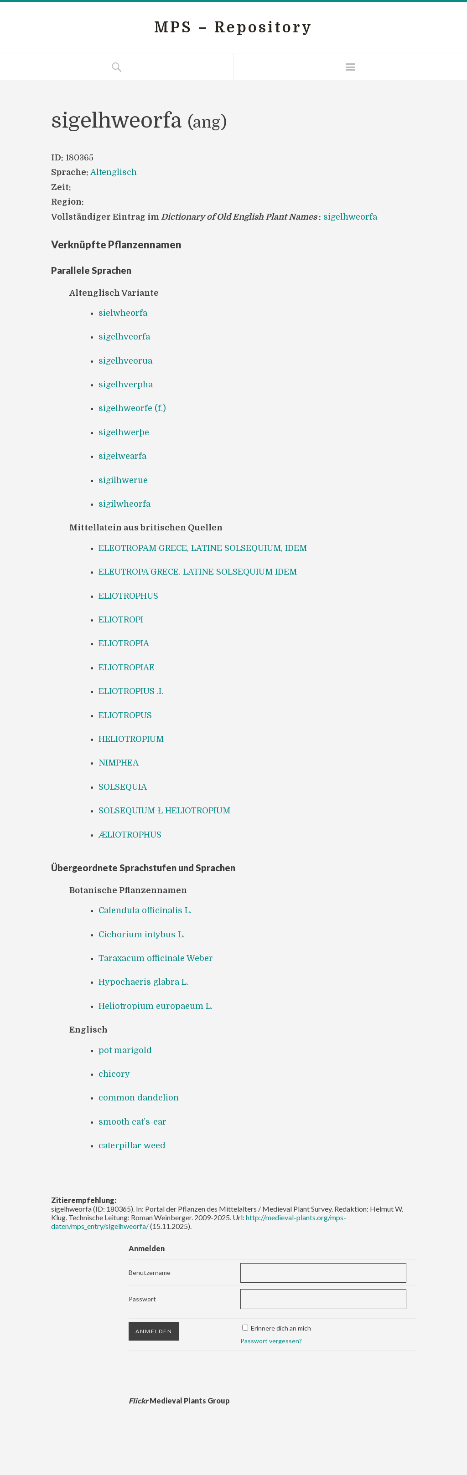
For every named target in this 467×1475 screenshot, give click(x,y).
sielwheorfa (123, 313)
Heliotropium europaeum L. (156, 1006)
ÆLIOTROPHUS (130, 834)
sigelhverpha (126, 384)
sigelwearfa (122, 456)
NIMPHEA (119, 762)
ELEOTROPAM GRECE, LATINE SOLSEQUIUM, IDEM (203, 548)
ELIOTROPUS (125, 715)
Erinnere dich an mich (281, 1328)
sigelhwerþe (124, 432)
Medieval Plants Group (179, 1400)
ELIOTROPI (121, 619)
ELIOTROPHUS (128, 596)
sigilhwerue (123, 480)
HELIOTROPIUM (131, 739)
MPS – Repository (233, 27)
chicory (114, 1074)
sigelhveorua (125, 360)
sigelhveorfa (124, 336)
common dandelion (139, 1097)
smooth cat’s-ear (132, 1121)
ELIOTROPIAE (127, 667)
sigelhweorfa (350, 216)
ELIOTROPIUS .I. (131, 691)
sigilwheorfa (124, 504)
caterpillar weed (132, 1145)
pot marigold (125, 1050)
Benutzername (150, 1272)
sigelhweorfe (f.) (132, 408)
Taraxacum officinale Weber (156, 958)
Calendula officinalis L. (145, 910)
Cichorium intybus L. (142, 934)
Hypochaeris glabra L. (143, 982)
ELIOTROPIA (124, 643)
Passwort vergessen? (271, 1341)
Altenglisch (113, 172)
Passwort (142, 1299)
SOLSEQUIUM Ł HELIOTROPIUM (164, 810)
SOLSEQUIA (123, 786)
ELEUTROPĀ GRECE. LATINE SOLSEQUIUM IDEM (198, 571)
